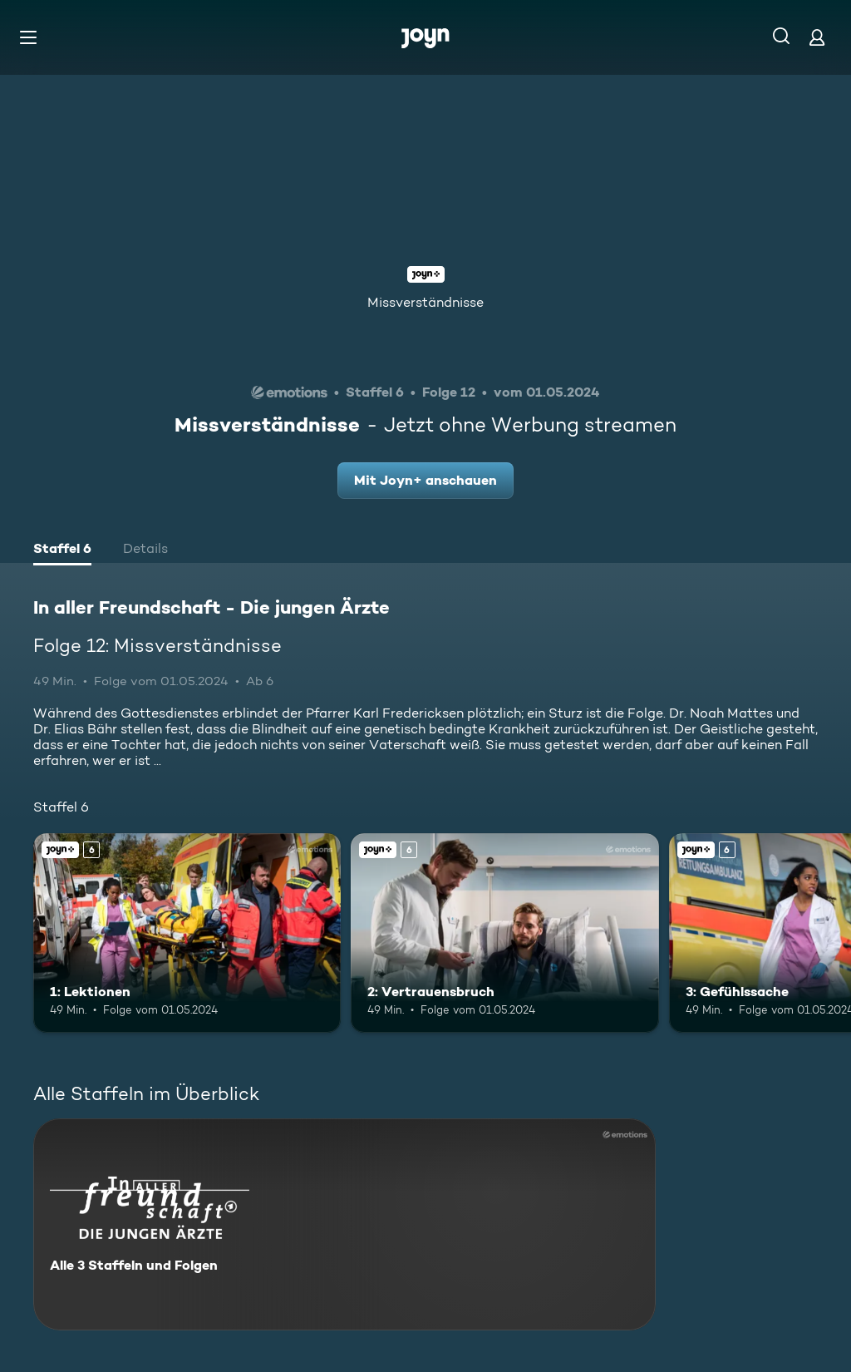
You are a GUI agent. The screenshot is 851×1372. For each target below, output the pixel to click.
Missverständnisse (425, 302)
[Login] (817, 37)
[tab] (62, 550)
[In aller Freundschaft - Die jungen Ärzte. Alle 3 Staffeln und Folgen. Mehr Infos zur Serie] (344, 1224)
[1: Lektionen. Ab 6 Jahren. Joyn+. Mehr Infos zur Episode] (187, 933)
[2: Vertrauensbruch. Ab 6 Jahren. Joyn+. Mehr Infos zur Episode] (504, 933)
